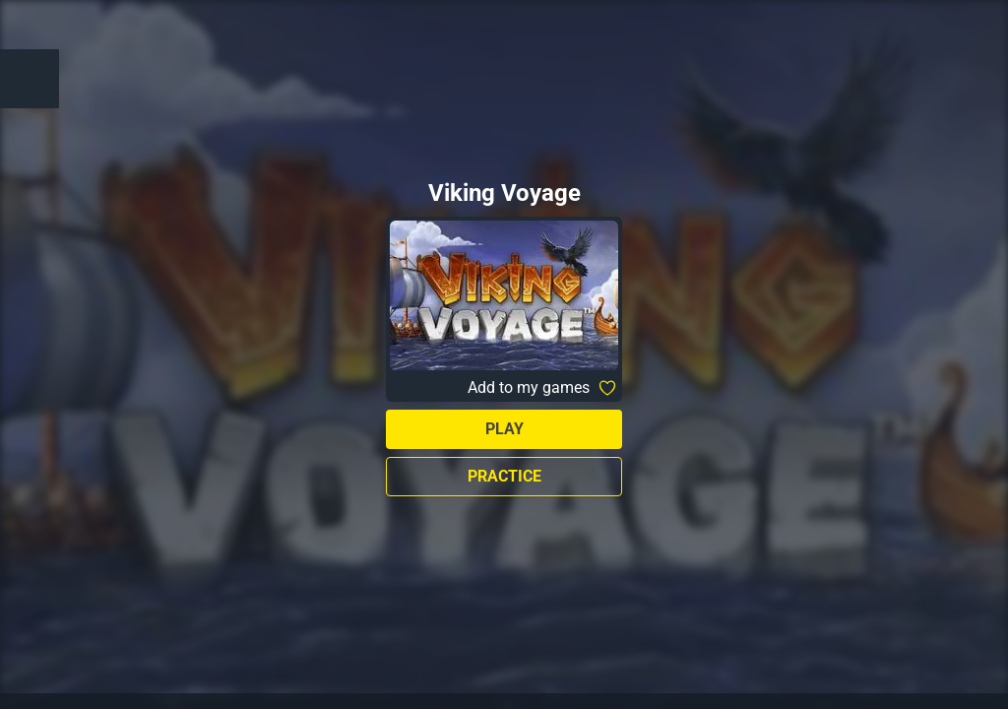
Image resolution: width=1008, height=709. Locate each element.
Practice (504, 476)
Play (504, 428)
